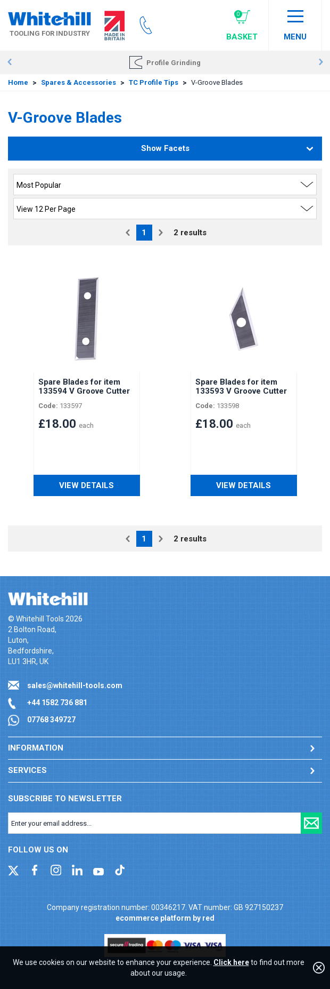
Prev (9, 62)
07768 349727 (51, 719)
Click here (231, 962)
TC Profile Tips (153, 82)
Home (18, 82)
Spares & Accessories (78, 82)
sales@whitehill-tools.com (74, 685)
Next (321, 62)
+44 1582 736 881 (57, 702)
